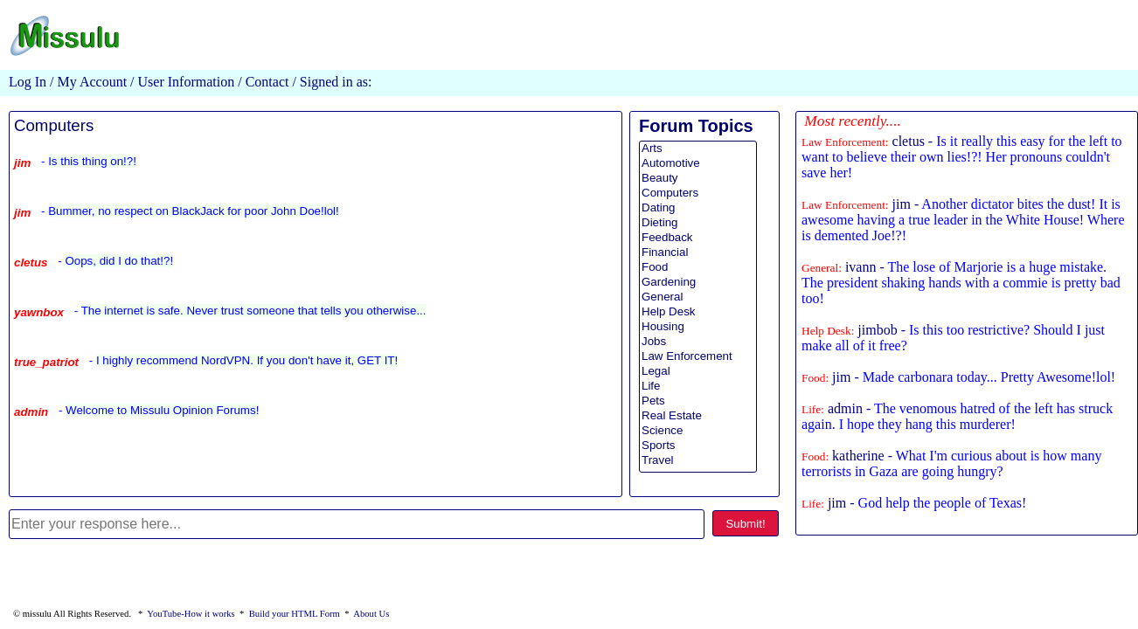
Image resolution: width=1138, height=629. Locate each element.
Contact (267, 81)
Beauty (698, 178)
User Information (185, 81)
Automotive (698, 163)
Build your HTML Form (294, 614)
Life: (812, 409)
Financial (698, 252)
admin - (957, 416)
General (698, 297)
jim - (962, 220)
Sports (698, 446)
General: (821, 267)
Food (698, 267)
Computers (54, 125)
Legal (698, 371)
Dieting (698, 223)
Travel (698, 460)
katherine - (951, 463)
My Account (92, 81)
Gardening (698, 282)
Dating (698, 208)
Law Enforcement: (845, 142)
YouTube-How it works (190, 614)
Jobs (698, 342)
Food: (815, 377)
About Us (371, 614)
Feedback (698, 238)
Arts (698, 149)
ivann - (961, 282)
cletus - (961, 157)
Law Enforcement (698, 356)
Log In (27, 81)
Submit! (745, 523)
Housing (698, 327)
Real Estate (698, 416)
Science (698, 431)
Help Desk (698, 312)
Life (698, 386)
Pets (698, 401)
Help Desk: (827, 330)
